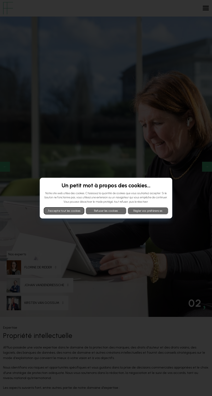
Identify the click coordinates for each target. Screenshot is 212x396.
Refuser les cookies (106, 210)
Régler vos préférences (148, 210)
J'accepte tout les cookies (64, 210)
